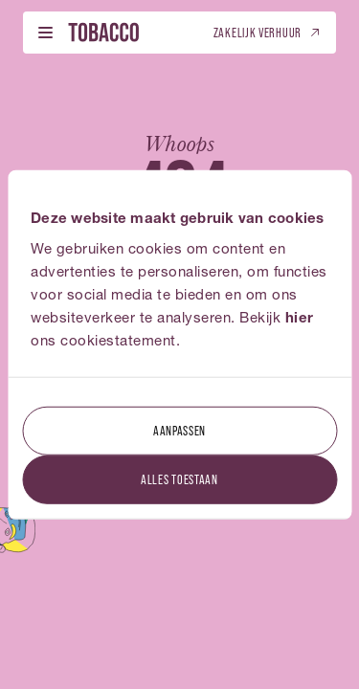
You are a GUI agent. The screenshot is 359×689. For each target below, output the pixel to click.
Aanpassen (179, 429)
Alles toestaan (179, 478)
